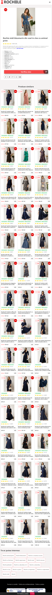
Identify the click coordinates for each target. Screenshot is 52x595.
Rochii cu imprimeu (29, 569)
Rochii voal (31, 560)
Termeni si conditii (12, 584)
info (15, 115)
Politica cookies (39, 584)
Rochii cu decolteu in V (20, 565)
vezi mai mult (20, 48)
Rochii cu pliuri (17, 569)
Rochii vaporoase (20, 560)
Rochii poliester (7, 565)
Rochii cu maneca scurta (35, 555)
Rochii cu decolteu (35, 565)
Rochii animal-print (8, 555)
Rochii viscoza (40, 560)
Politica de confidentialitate (26, 584)
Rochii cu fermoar (8, 560)
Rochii (13, 574)
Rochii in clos (6, 569)
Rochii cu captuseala (43, 569)
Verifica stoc (34, 72)
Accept (32, 593)
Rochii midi (6, 574)
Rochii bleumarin (21, 555)
